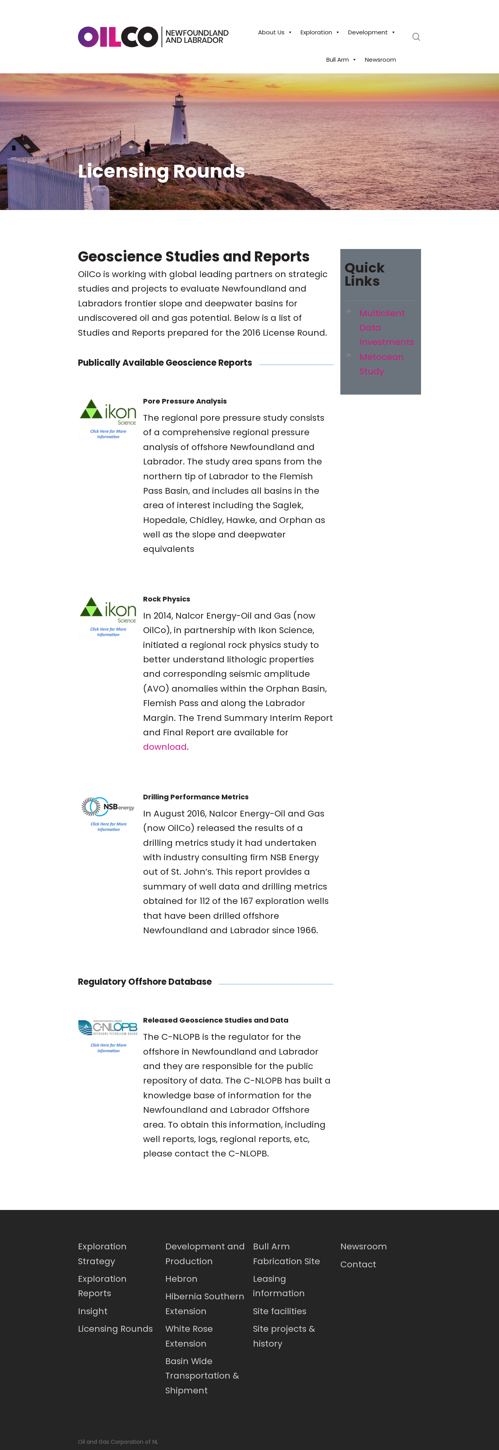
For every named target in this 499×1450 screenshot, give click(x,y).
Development (372, 32)
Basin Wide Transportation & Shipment (202, 1376)
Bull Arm (341, 59)
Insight (93, 1311)
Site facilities (279, 1311)
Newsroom (380, 59)
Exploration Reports (102, 1286)
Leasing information (279, 1286)
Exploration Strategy (102, 1253)
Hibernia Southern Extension (204, 1303)
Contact (358, 1264)
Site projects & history (284, 1336)
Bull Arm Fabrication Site (286, 1253)
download (165, 747)
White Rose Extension (189, 1336)
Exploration (320, 32)
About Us (275, 32)
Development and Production (205, 1253)
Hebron (181, 1279)
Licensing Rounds (115, 1329)
